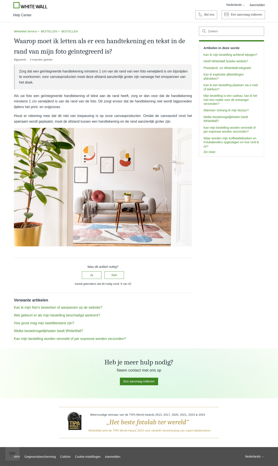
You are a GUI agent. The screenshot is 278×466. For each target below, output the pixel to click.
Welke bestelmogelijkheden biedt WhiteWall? (226, 119)
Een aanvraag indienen (139, 381)
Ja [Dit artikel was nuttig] (91, 275)
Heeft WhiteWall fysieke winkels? (226, 61)
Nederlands (235, 5)
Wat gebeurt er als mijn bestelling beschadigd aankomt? (57, 315)
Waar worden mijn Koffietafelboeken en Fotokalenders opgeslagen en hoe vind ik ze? (231, 142)
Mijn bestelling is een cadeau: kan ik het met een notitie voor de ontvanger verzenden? (230, 99)
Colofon (65, 456)
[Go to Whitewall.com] (30, 5)
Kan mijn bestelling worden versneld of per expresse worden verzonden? (230, 129)
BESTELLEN (49, 31)
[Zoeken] (231, 31)
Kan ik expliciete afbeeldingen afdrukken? (224, 76)
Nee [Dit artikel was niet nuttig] (114, 275)
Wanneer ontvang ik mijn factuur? (226, 110)
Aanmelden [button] (257, 5)
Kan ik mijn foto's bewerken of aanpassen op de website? (58, 307)
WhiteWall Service (25, 31)
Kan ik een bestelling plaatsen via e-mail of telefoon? (231, 87)
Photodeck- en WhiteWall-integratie (227, 68)
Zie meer (209, 152)
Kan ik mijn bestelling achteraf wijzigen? (230, 54)
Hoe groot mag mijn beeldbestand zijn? (44, 323)
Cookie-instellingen (88, 456)
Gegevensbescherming (40, 456)
